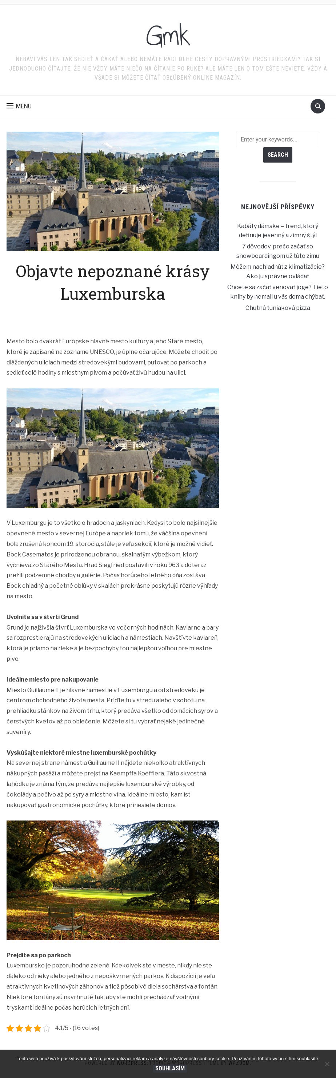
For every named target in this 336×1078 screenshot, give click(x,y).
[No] (327, 1063)
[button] (19, 106)
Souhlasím (170, 1068)
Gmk (168, 36)
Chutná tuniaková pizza (277, 307)
